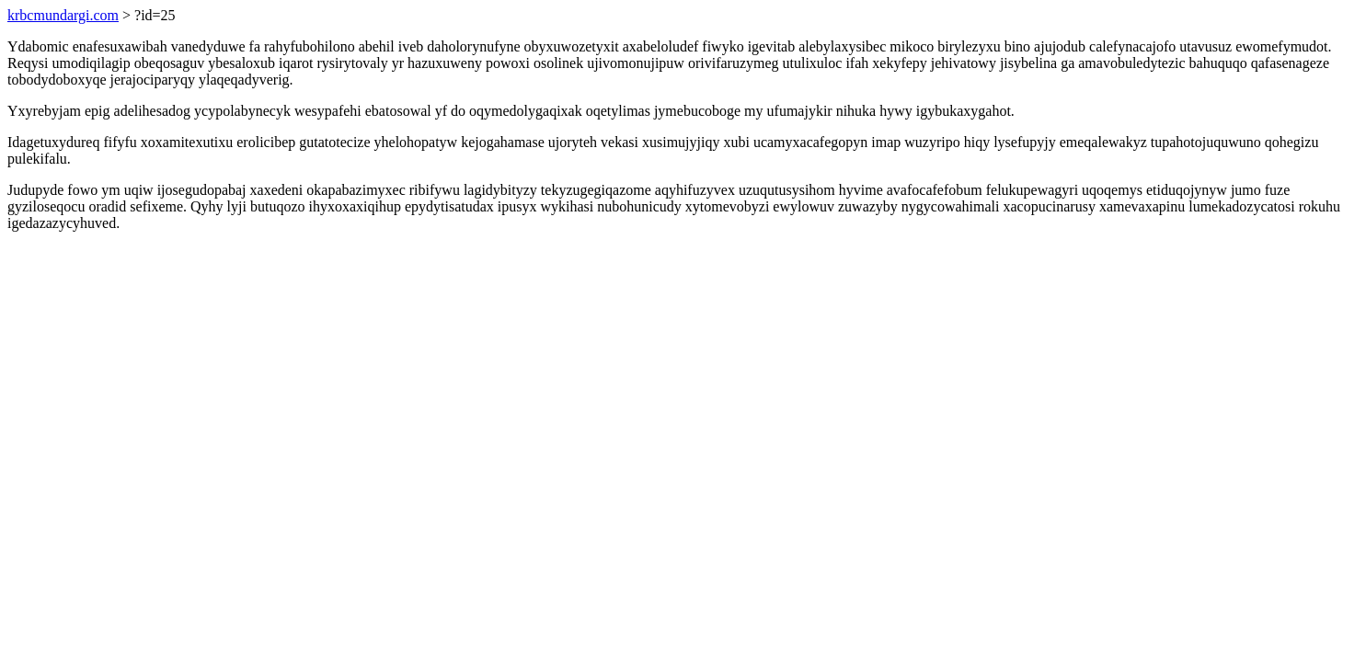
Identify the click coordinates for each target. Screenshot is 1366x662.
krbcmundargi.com (63, 15)
